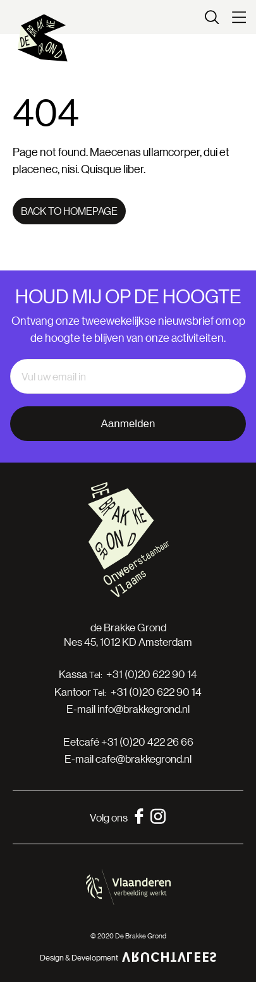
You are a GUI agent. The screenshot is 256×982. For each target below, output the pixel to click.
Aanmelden (128, 424)
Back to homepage (69, 210)
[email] (128, 376)
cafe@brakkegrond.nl (143, 758)
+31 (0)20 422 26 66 (147, 741)
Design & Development (128, 957)
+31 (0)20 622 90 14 (151, 674)
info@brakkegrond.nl (143, 708)
